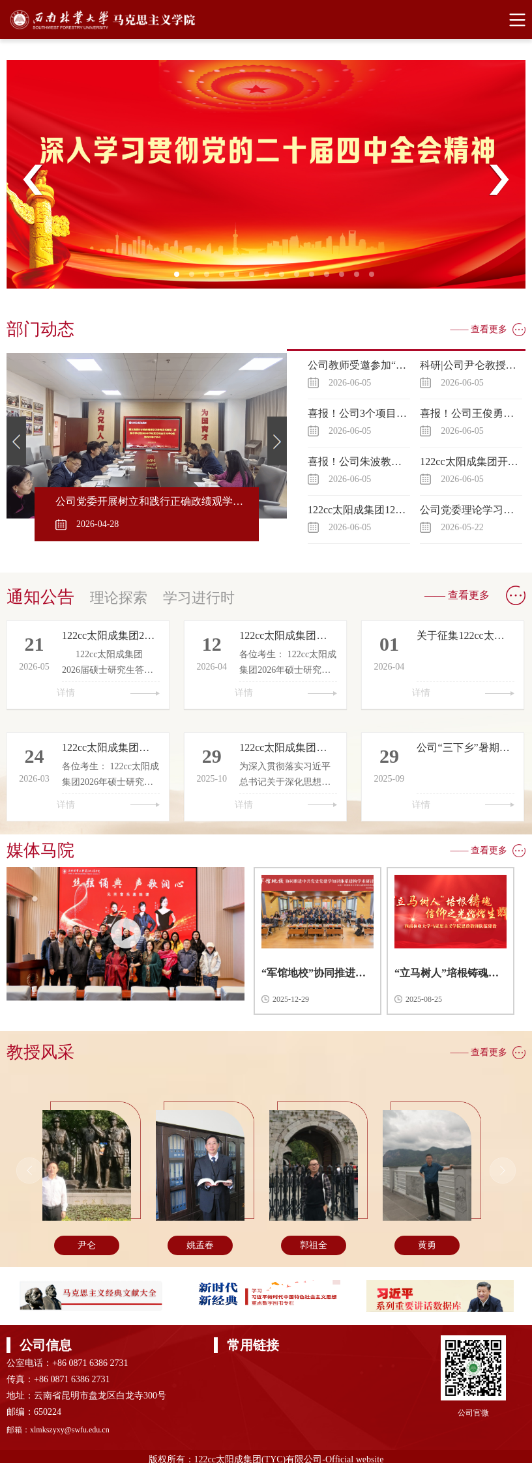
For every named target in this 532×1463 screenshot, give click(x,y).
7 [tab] (270, 278)
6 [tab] (255, 278)
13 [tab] (360, 278)
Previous (33, 180)
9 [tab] (300, 278)
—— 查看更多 (479, 329)
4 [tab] (225, 278)
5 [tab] (240, 278)
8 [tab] (285, 278)
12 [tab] (345, 278)
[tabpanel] (266, 174)
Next (499, 180)
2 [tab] (195, 278)
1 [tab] (180, 278)
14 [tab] (375, 278)
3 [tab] (210, 278)
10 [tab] (315, 278)
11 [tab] (330, 278)
